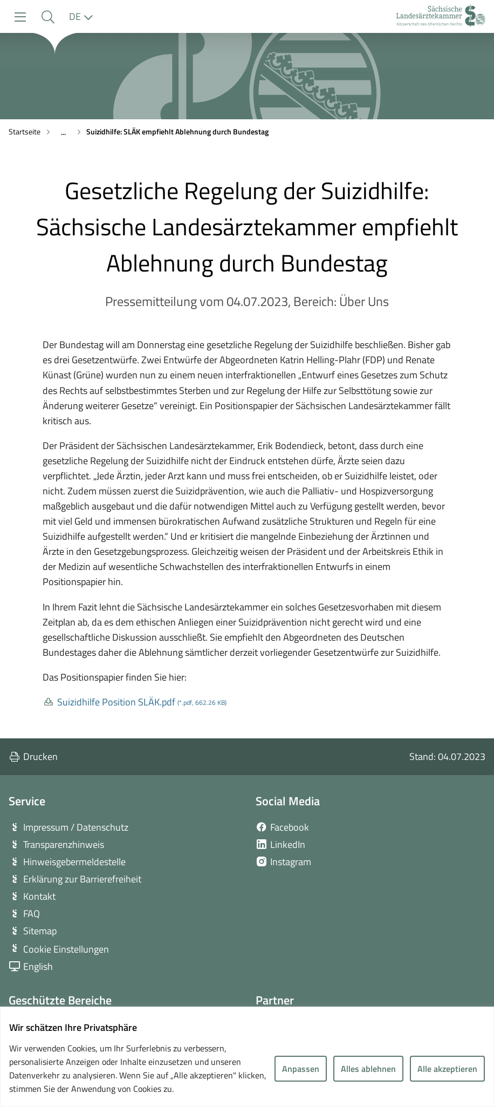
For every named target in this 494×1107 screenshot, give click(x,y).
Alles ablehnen (368, 1068)
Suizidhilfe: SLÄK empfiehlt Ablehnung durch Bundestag (177, 131)
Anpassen (300, 1068)
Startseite (24, 131)
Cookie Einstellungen (66, 949)
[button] (47, 17)
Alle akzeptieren (447, 1068)
